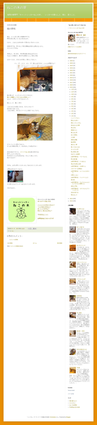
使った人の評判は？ (44, 209)
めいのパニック (81, 245)
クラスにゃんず (81, 279)
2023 (71, 68)
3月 (72, 111)
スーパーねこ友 (25, 152)
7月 (72, 101)
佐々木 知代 (82, 35)
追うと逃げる (80, 227)
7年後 (78, 367)
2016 (71, 85)
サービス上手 (74, 149)
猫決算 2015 (80, 331)
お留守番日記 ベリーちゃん (79, 156)
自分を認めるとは (82, 349)
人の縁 (73, 137)
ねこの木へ (79, 20)
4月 (72, 108)
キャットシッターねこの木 (76, 28)
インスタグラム (42, 20)
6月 (72, 104)
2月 (72, 113)
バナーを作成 (71, 393)
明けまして (74, 195)
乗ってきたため (75, 147)
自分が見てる (74, 192)
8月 (72, 99)
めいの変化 (74, 135)
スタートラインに (82, 262)
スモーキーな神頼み (76, 168)
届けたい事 (74, 144)
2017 (71, 82)
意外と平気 (74, 186)
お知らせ (31, 20)
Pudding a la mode (74, 407)
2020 (71, 75)
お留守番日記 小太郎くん (78, 166)
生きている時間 (75, 154)
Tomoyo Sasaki (71, 390)
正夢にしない (74, 175)
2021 (71, 72)
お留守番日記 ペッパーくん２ (79, 177)
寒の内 (73, 180)
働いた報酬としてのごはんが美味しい (18, 97)
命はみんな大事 (75, 125)
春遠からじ (74, 130)
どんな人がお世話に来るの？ (46, 205)
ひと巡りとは (80, 208)
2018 (71, 80)
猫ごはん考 (74, 132)
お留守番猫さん (55, 20)
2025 (71, 63)
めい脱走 (79, 312)
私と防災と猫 (74, 151)
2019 (71, 77)
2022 (71, 70)
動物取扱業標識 (68, 20)
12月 (72, 89)
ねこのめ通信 (73, 405)
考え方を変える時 (76, 164)
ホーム (8, 20)
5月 (72, 106)
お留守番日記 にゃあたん (78, 161)
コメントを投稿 (13, 239)
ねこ (13, 231)
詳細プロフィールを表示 (74, 46)
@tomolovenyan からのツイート (77, 53)
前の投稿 (59, 243)
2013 (71, 201)
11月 (72, 91)
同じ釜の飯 (74, 159)
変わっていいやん (76, 123)
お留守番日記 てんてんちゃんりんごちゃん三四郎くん (80, 183)
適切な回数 (74, 139)
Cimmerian (53, 417)
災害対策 (79, 296)
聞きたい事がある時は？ (45, 211)
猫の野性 (73, 142)
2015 (71, 87)
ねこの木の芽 (16, 7)
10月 (72, 94)
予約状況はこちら (43, 214)
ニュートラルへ (75, 118)
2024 (71, 65)
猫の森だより (73, 401)
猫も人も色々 (74, 120)
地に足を (73, 127)
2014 (71, 198)
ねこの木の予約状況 (19, 20)
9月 (72, 96)
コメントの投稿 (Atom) (16, 246)
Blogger (68, 417)
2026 (71, 60)
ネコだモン (72, 403)
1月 (72, 116)
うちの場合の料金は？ (44, 207)
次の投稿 (9, 243)
